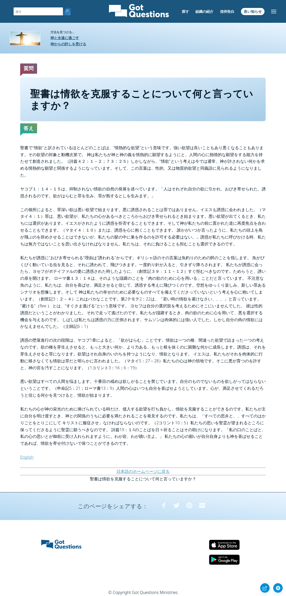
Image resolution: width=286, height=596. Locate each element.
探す (185, 11)
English (27, 457)
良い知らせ (253, 11)
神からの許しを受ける (68, 43)
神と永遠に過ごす (64, 37)
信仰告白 (227, 11)
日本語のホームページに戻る (143, 471)
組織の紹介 (204, 11)
